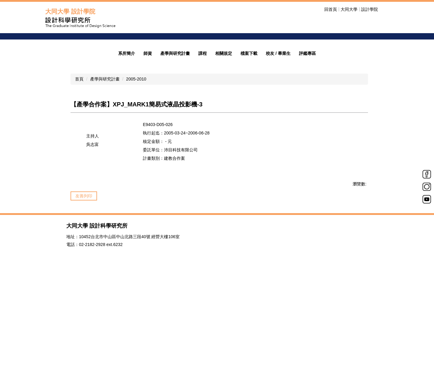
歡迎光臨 (324, 80)
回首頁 (330, 9)
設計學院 (369, 9)
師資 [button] (147, 144)
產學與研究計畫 (105, 170)
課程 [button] (202, 144)
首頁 (79, 170)
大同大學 (349, 9)
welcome (326, 64)
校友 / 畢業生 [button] (278, 144)
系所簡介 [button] (126, 144)
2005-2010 (136, 170)
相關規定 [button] (223, 144)
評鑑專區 (307, 144)
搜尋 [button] (385, 9)
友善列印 (83, 287)
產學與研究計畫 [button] (175, 144)
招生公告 (324, 89)
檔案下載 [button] (249, 144)
